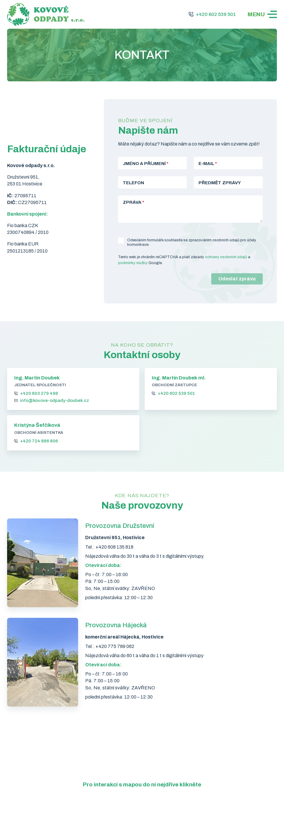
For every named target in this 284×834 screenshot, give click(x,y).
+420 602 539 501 (176, 393)
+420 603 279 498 (39, 393)
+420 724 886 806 (39, 441)
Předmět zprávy (220, 182)
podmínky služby (133, 263)
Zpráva (133, 202)
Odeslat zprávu (237, 278)
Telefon (133, 182)
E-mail (208, 163)
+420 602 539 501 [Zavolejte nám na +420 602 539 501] (216, 14)
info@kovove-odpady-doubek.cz (54, 400)
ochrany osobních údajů (226, 257)
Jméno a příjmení (145, 163)
